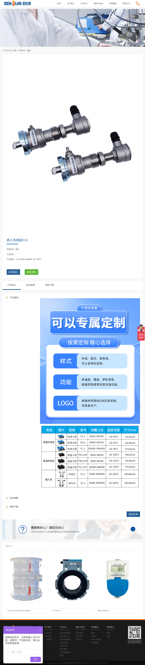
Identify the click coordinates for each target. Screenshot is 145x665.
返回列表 (133, 514)
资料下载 (49, 285)
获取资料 (31, 272)
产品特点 (11, 285)
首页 (15, 50)
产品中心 (22, 50)
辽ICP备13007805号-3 (100, 663)
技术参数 (30, 285)
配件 (29, 50)
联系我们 (13, 272)
